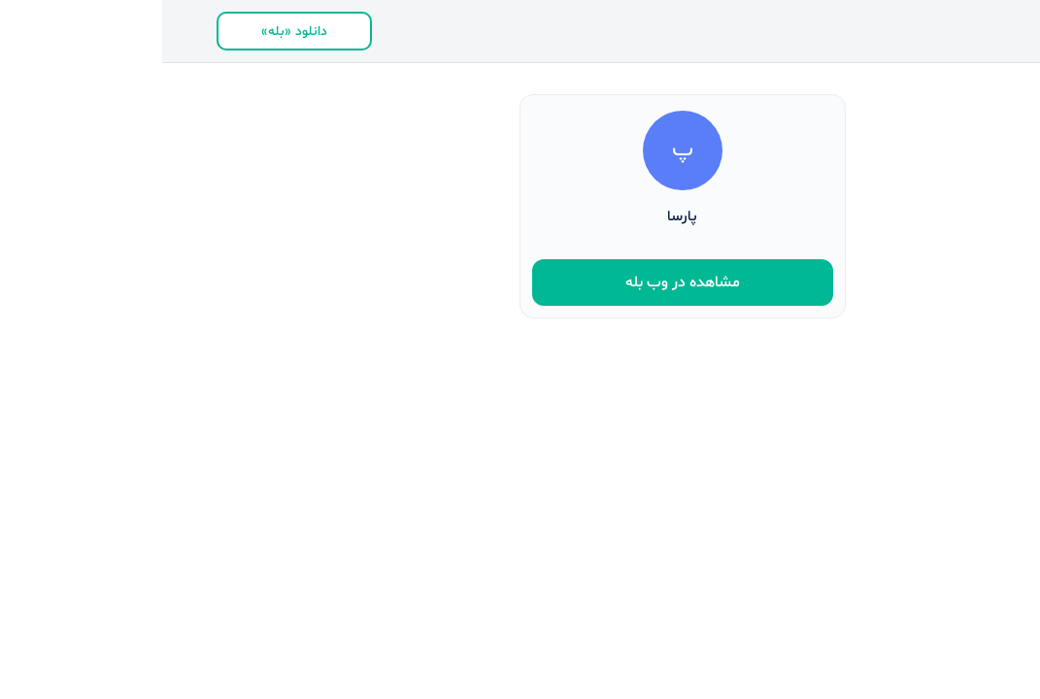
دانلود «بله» (132, 31)
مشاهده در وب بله (520, 282)
